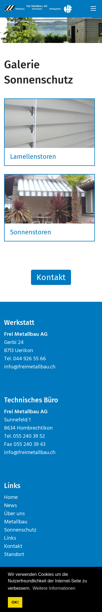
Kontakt (51, 277)
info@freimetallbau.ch (29, 367)
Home (11, 497)
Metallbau (15, 522)
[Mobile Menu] (93, 9)
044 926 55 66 (29, 359)
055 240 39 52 (29, 436)
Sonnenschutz (20, 530)
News (10, 505)
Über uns (14, 514)
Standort (14, 554)
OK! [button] (14, 602)
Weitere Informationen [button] (54, 588)
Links (10, 538)
